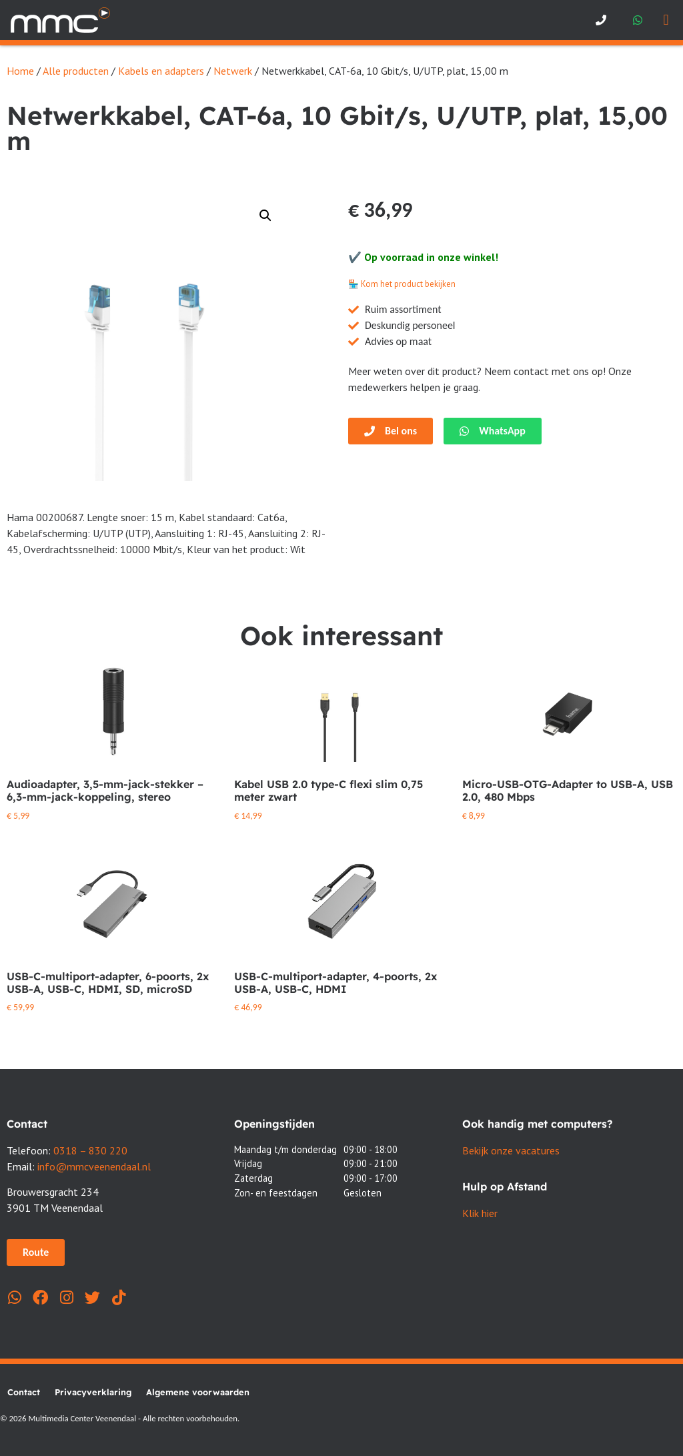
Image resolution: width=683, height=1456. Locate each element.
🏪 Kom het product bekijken (402, 284)
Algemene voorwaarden (197, 1392)
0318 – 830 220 (90, 1150)
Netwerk (232, 70)
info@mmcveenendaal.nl (94, 1166)
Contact (23, 1392)
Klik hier (480, 1213)
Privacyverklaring (93, 1392)
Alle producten (76, 70)
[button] (666, 20)
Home (20, 70)
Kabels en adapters (161, 70)
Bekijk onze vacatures (511, 1150)
